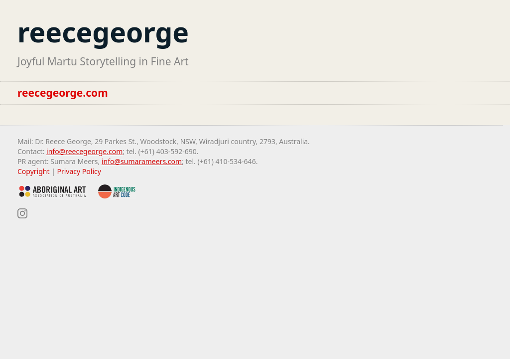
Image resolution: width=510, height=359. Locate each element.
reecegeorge (103, 31)
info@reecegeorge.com (84, 151)
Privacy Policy (79, 171)
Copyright (33, 171)
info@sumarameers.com (142, 161)
